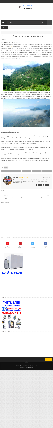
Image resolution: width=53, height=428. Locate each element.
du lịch (12, 46)
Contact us (48, 362)
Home (3, 32)
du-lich (7, 32)
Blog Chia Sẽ (28, 368)
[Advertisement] (14, 347)
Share (19, 171)
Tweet (7, 171)
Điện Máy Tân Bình (23, 180)
